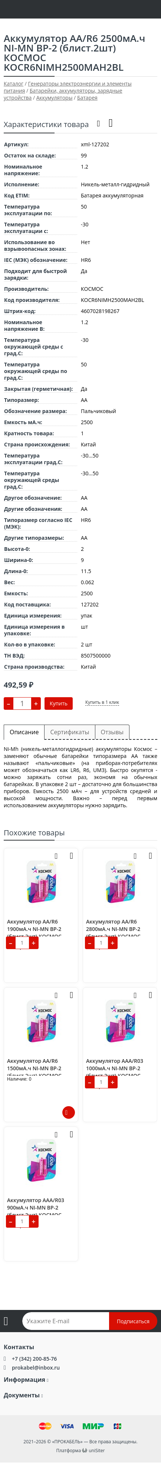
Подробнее (68, 1112)
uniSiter (97, 1450)
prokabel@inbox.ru (36, 1367)
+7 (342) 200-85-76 (34, 1358)
